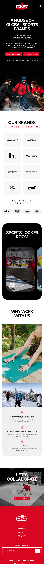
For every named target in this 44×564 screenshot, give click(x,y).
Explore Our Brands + (13, 54)
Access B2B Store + (31, 54)
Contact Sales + (22, 498)
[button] (40, 6)
